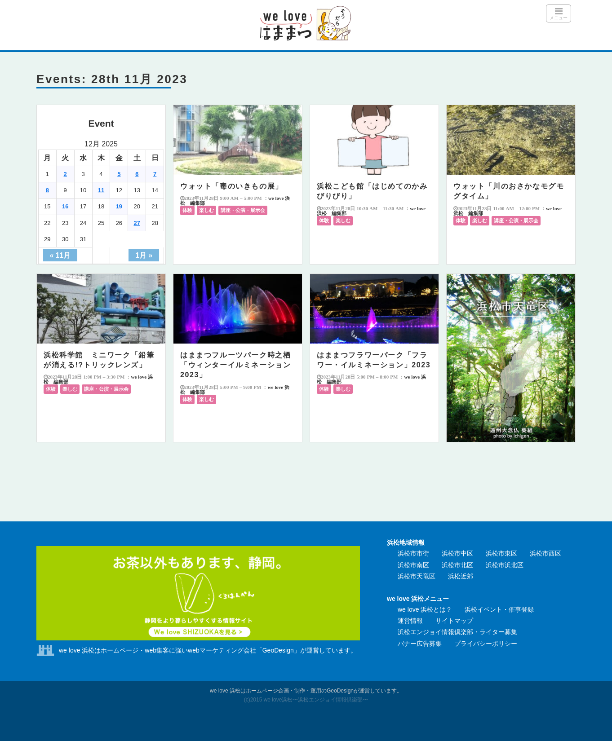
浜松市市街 (413, 553)
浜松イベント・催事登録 (499, 609)
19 (119, 206)
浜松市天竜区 (416, 576)
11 (101, 190)
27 (137, 223)
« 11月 (60, 255)
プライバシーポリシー (485, 643)
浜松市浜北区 (504, 565)
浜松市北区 (457, 565)
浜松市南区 (413, 565)
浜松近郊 (460, 576)
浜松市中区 (457, 553)
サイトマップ (454, 620)
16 (65, 206)
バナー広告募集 (420, 643)
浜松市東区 (501, 553)
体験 (187, 210)
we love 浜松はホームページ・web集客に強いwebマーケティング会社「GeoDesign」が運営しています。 (208, 650)
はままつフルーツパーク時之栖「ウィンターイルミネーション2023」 (235, 365)
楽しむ (206, 210)
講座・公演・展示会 (243, 210)
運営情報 (410, 620)
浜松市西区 (545, 553)
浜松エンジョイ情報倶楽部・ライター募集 (457, 631)
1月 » (143, 255)
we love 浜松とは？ (425, 609)
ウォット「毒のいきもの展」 (231, 186)
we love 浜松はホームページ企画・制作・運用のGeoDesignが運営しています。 (306, 691)
